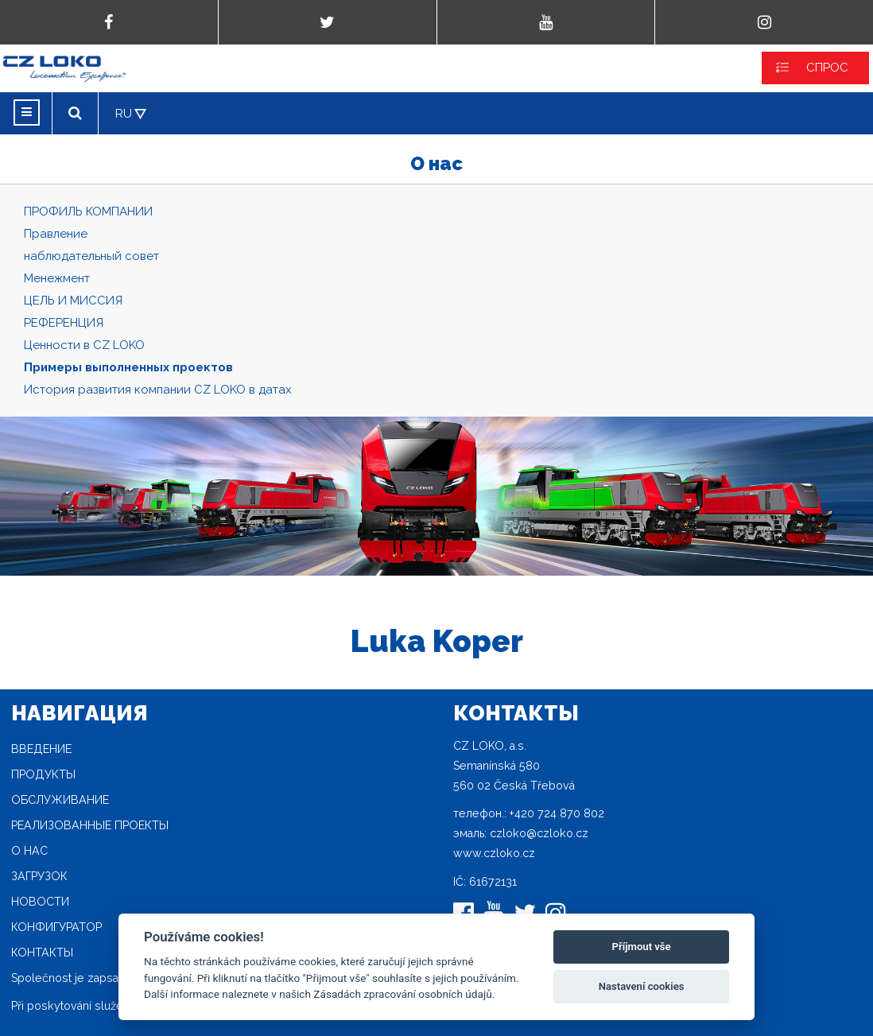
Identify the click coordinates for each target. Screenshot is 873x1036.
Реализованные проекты (90, 825)
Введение (41, 749)
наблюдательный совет (91, 256)
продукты (43, 774)
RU (123, 114)
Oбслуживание (60, 799)
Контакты (42, 952)
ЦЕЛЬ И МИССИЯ (73, 300)
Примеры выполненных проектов (128, 367)
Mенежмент (57, 278)
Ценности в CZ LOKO (84, 345)
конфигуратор (56, 927)
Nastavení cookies (642, 986)
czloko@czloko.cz (539, 833)
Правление (55, 234)
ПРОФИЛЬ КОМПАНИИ (88, 211)
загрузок (39, 876)
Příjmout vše (641, 947)
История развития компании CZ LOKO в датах (158, 389)
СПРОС (827, 67)
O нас (29, 850)
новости (40, 901)
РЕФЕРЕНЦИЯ (63, 323)
